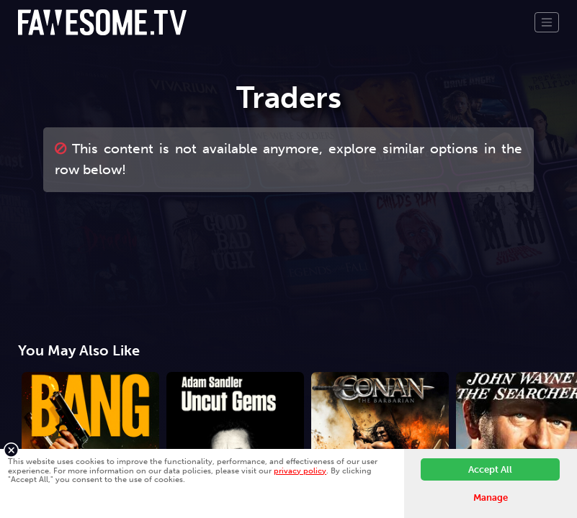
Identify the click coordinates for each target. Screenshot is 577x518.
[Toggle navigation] (546, 22)
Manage (490, 497)
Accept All (490, 469)
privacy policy (300, 470)
